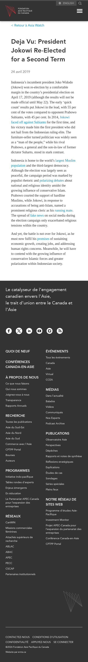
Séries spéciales (55, 484)
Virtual (49, 374)
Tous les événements (58, 357)
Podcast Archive (55, 423)
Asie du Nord (13, 433)
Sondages (51, 478)
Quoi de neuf (18, 351)
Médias (52, 390)
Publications (57, 433)
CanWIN (10, 522)
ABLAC (10, 546)
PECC (9, 563)
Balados (50, 401)
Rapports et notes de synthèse (64, 456)
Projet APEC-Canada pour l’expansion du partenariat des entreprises (63, 529)
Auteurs (10, 460)
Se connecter (63, 642)
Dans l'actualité (54, 395)
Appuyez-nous (41, 642)
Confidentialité (17, 642)
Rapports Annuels (16, 405)
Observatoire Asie (56, 439)
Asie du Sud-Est (15, 427)
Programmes (18, 471)
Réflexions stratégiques (59, 461)
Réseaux (13, 516)
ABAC (9, 552)
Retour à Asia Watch (29, 25)
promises (43, 239)
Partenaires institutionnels (20, 574)
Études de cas (54, 472)
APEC (9, 557)
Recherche (15, 416)
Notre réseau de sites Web (61, 501)
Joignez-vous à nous (17, 394)
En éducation (13, 493)
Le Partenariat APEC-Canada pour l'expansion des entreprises (22, 502)
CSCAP (10, 568)
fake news (37, 215)
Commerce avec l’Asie (19, 444)
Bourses (10, 455)
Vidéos (50, 406)
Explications (52, 467)
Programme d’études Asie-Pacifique (61, 512)
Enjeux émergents (16, 487)
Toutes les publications (19, 421)
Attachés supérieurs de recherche (19, 539)
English (68, 3)
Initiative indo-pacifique (19, 476)
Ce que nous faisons (17, 383)
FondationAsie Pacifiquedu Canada (25, 11)
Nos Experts (53, 418)
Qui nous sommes (16, 389)
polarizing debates (51, 180)
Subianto (40, 122)
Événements (57, 351)
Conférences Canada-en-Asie (20, 364)
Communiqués (54, 412)
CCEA (49, 379)
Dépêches (52, 450)
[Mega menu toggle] (79, 11)
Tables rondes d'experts (20, 482)
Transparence (13, 400)
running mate (63, 210)
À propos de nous (22, 377)
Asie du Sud (13, 438)
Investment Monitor (57, 519)
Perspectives (53, 445)
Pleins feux (52, 489)
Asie (48, 368)
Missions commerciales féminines (19, 529)
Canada (50, 363)
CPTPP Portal (13, 449)
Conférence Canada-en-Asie (62, 538)
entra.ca (22, 652)
